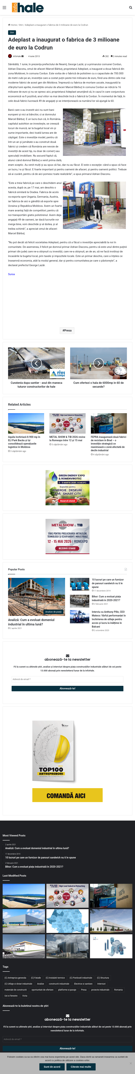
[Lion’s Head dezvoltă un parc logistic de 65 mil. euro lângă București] (24, 947)
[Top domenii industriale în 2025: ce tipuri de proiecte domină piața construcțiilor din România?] (24, 921)
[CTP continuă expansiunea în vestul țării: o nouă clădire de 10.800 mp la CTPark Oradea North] (111, 921)
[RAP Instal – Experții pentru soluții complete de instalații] (111, 947)
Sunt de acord (52, 1066)
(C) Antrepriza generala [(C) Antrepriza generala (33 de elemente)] (15, 978)
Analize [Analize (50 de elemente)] (40, 984)
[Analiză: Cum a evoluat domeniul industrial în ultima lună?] (36, 597)
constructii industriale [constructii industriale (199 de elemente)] (59, 984)
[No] (130, 1063)
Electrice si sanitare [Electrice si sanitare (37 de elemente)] (83, 984)
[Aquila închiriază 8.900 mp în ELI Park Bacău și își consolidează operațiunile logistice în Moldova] (26, 423)
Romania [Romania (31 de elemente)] (118, 990)
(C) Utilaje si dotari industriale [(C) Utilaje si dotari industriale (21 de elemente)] (18, 984)
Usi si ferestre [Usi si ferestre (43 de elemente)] (11, 996)
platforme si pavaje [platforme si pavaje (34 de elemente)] (67, 990)
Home (12, 25)
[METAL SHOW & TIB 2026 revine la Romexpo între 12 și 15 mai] (67, 423)
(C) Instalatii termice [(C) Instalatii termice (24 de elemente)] (55, 978)
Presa (68, 330)
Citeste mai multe (81, 1066)
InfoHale (18, 56)
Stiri (21, 25)
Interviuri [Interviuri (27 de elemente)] (101, 984)
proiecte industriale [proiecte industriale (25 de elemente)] (100, 990)
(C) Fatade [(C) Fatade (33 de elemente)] (36, 978)
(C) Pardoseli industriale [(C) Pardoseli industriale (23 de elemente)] (81, 978)
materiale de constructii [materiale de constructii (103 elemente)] (16, 990)
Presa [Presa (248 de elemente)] (83, 990)
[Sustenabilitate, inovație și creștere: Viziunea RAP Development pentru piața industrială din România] (67, 947)
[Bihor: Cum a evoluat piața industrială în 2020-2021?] (79, 601)
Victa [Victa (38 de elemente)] (24, 996)
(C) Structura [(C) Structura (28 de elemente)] (103, 978)
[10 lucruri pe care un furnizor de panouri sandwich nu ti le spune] (79, 584)
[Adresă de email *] (67, 679)
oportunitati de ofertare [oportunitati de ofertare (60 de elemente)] (42, 990)
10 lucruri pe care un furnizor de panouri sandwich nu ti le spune (108, 583)
